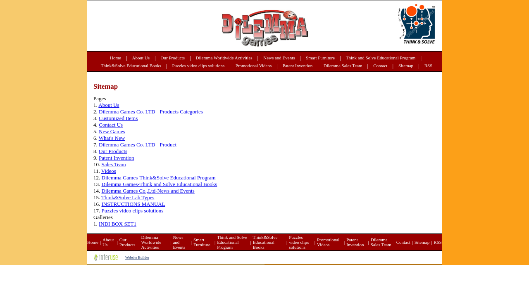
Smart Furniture (320, 57)
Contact (380, 65)
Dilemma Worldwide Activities (224, 57)
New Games (112, 131)
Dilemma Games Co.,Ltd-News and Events (148, 191)
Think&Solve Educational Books (131, 65)
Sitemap (405, 65)
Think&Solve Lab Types (127, 197)
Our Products (173, 57)
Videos (108, 171)
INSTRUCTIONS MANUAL (133, 204)
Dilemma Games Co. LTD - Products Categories (151, 111)
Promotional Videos (254, 65)
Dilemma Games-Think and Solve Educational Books (159, 184)
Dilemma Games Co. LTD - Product (137, 144)
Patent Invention (297, 65)
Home (115, 57)
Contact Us (111, 125)
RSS (428, 65)
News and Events (279, 57)
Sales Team (114, 164)
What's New (112, 138)
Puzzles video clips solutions (198, 65)
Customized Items (118, 118)
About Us (141, 57)
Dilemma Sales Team (343, 65)
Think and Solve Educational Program (381, 57)
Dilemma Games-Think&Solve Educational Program (159, 177)
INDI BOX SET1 (117, 224)
